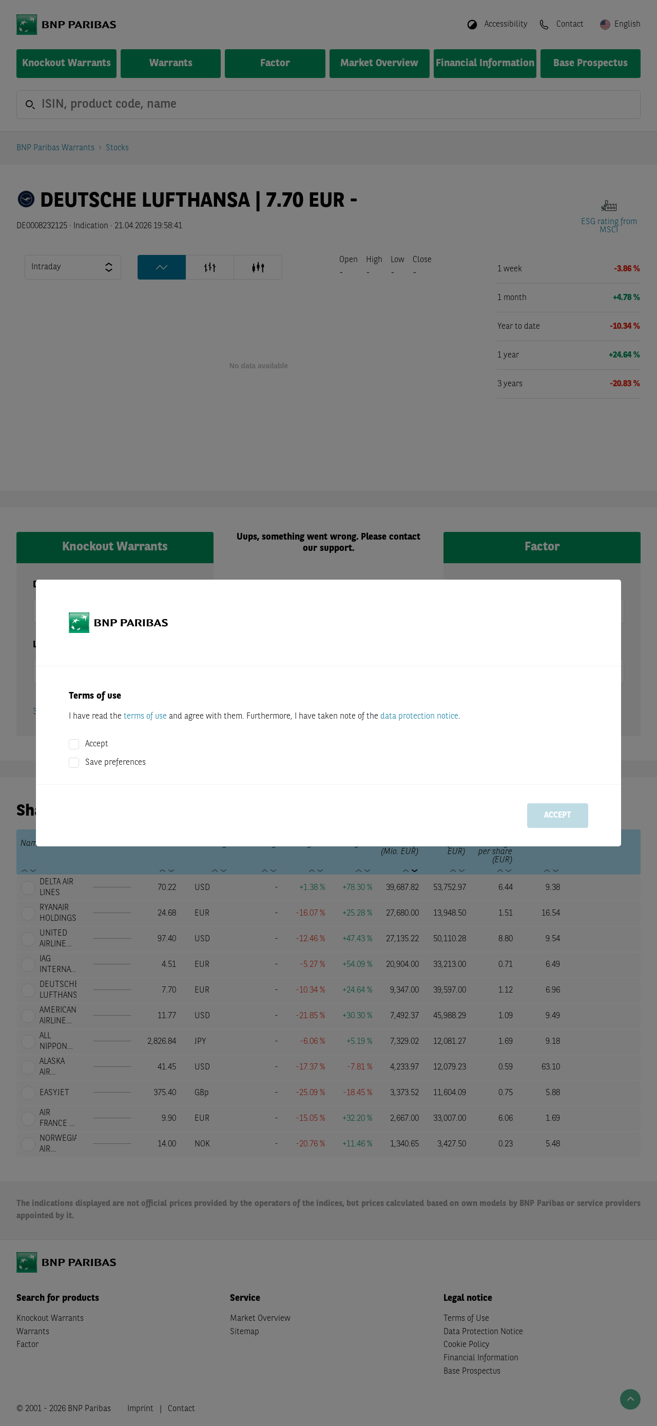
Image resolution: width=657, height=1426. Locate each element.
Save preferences (115, 763)
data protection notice (419, 716)
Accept (96, 744)
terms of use (145, 716)
